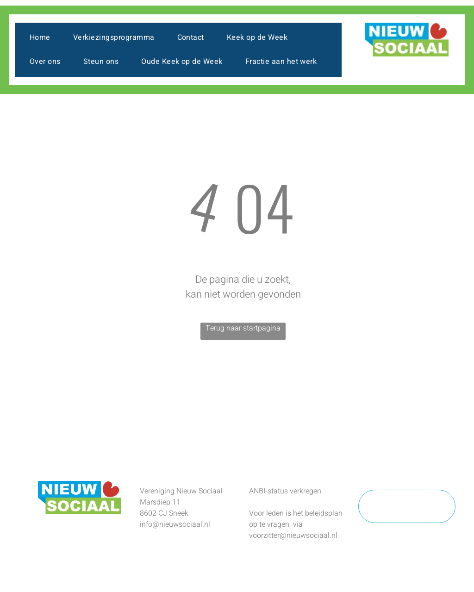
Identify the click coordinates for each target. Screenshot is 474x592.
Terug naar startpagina (243, 328)
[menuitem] (43, 37)
